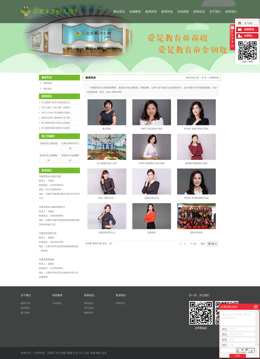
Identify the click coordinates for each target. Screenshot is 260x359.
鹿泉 (63, 353)
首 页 (204, 77)
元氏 (86, 353)
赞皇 (98, 353)
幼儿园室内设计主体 (107, 163)
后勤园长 (151, 232)
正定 (75, 353)
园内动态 (89, 303)
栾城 (92, 353)
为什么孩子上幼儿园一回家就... (56, 107)
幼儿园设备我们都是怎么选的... (56, 128)
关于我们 (215, 11)
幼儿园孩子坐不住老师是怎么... (56, 102)
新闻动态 (199, 11)
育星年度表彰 (196, 232)
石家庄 (51, 353)
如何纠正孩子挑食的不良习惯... (56, 117)
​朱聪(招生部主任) (107, 232)
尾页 (203, 244)
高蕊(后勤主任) (151, 198)
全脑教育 (135, 11)
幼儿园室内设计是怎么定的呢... (56, 123)
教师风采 (151, 11)
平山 (81, 353)
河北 (58, 353)
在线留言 (249, 29)
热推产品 (26, 353)
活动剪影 (183, 11)
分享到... (249, 35)
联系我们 (231, 11)
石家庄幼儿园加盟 (48, 143)
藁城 (69, 353)
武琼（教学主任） (107, 198)
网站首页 (119, 11)
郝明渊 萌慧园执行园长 (196, 163)
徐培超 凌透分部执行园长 (196, 128)
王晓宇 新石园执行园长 (151, 128)
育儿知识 (89, 308)
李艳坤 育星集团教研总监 (196, 198)
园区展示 (48, 88)
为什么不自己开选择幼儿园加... (56, 112)
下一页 (193, 244)
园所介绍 (25, 303)
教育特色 (167, 11)
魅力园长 (107, 128)
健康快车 (89, 312)
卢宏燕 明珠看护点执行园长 (151, 163)
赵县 (104, 353)
